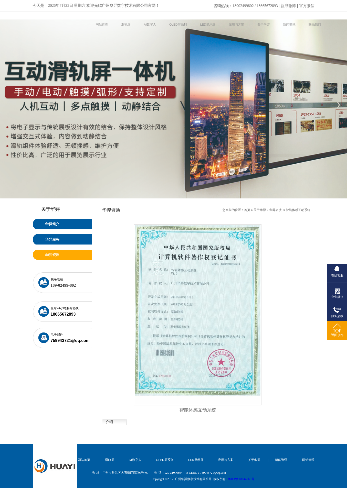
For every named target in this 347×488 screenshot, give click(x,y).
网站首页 (84, 460)
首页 (247, 210)
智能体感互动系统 (298, 210)
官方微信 (308, 5)
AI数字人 (135, 460)
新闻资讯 (281, 460)
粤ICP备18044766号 (241, 479)
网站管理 (308, 460)
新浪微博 (255, 5)
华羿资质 (275, 210)
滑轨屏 (109, 460)
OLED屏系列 (164, 460)
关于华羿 (260, 210)
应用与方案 (225, 460)
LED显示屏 (195, 460)
